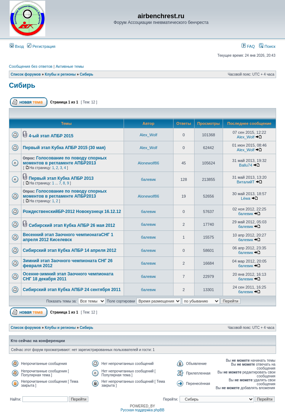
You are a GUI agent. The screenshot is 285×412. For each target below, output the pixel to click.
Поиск (267, 46)
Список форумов (26, 74)
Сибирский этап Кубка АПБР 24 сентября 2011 (72, 289)
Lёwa (245, 198)
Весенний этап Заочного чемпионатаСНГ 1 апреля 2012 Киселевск (68, 237)
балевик (148, 179)
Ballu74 (245, 165)
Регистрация (41, 46)
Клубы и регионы (60, 74)
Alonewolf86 (148, 163)
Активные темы (70, 66)
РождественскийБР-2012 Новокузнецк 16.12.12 (72, 211)
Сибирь (86, 74)
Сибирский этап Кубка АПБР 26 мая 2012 (72, 225)
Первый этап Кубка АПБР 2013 (61, 178)
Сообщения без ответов (30, 66)
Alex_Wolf (148, 135)
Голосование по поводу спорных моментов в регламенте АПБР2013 (65, 161)
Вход (17, 46)
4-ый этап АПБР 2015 (51, 135)
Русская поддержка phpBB (142, 410)
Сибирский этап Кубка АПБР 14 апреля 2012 (69, 250)
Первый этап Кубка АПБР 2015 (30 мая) (64, 147)
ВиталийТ (245, 182)
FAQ (248, 46)
